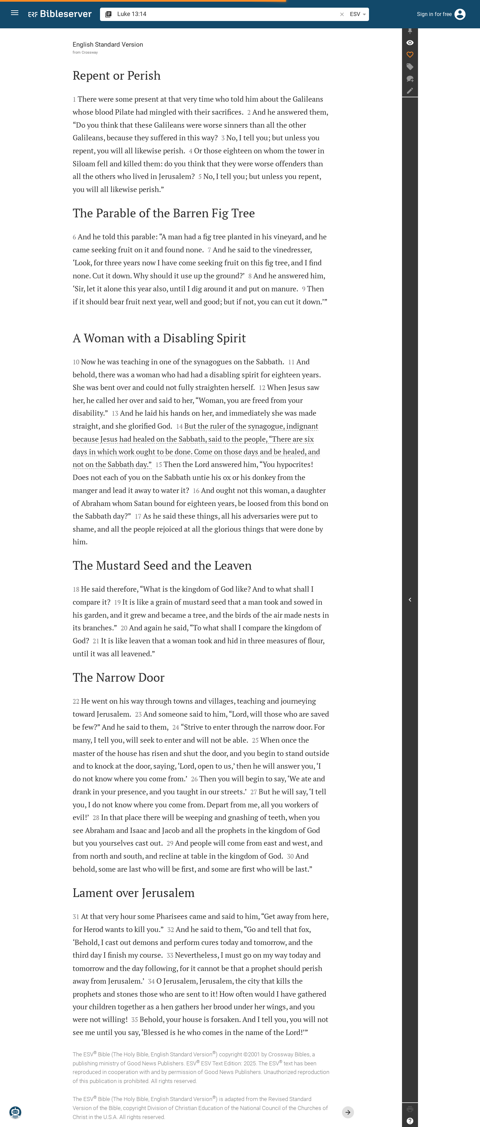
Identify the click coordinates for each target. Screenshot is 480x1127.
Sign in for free (434, 14)
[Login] (460, 14)
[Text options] (331, 14)
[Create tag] (472, 70)
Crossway (121, 52)
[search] (205, 13)
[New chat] (472, 82)
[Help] (472, 1121)
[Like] (472, 58)
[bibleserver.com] (60, 15)
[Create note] (472, 94)
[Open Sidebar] (472, 601)
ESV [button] (313, 14)
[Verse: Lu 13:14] (472, 46)
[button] (17, 14)
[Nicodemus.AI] (15, 1112)
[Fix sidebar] (472, 34)
